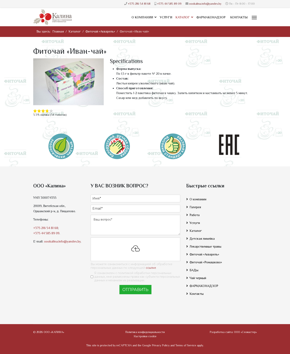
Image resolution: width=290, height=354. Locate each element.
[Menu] (254, 17)
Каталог (182, 17)
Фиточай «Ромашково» (206, 262)
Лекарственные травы (205, 246)
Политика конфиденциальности (145, 332)
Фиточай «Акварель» (204, 254)
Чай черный (198, 278)
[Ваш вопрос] (135, 225)
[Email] (135, 208)
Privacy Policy (161, 345)
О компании (142, 17)
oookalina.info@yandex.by (205, 4)
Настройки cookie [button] (145, 336)
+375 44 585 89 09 (169, 4)
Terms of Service (185, 345)
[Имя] (135, 198)
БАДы (194, 270)
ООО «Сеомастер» (245, 332)
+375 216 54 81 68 (139, 4)
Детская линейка (202, 239)
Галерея (195, 207)
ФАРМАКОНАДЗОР (211, 17)
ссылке (151, 268)
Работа (195, 215)
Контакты (239, 17)
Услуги (166, 17)
